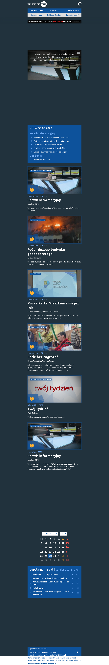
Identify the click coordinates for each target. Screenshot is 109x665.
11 (58, 543)
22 (46, 551)
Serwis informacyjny (42, 133)
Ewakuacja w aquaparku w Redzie (45, 144)
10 (54, 543)
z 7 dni (51, 569)
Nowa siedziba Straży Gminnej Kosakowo (48, 137)
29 (46, 555)
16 (50, 547)
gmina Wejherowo (38, 220)
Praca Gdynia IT (72, 15)
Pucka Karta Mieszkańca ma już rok (53, 305)
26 (63, 551)
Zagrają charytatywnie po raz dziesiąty (47, 151)
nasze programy (36, 10)
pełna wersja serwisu (38, 649)
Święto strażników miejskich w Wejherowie (48, 141)
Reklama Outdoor (54, 15)
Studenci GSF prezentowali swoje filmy (47, 148)
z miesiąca (62, 569)
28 (41, 555)
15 (46, 547)
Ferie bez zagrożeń (43, 357)
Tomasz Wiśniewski (42, 160)
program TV (55, 10)
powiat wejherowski (39, 327)
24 (54, 551)
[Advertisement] (54, 36)
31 (41, 539)
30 (50, 555)
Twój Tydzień (38, 409)
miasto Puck (35, 273)
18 (58, 547)
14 (41, 547)
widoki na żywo (73, 10)
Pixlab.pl (62, 655)
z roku (75, 569)
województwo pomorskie (41, 170)
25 (58, 551)
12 (63, 543)
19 (63, 547)
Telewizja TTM (52, 655)
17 (54, 547)
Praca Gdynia (36, 15)
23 (50, 551)
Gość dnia (36, 155)
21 (41, 551)
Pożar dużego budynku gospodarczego (46, 252)
